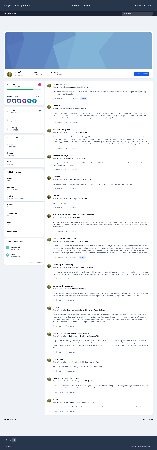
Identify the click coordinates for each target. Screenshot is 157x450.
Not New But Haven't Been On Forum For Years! (73, 214)
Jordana (70, 241)
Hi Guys (56, 195)
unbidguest (15, 247)
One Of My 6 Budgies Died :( (65, 238)
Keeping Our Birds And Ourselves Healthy (71, 333)
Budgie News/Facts (89, 402)
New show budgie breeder (64, 155)
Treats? (56, 399)
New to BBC (87, 87)
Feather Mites (59, 359)
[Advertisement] (78, 24)
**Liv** (69, 362)
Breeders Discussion (85, 267)
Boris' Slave (71, 381)
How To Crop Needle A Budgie (66, 378)
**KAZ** (70, 336)
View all (38, 96)
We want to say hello (62, 129)
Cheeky (69, 199)
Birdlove (70, 310)
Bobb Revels (71, 87)
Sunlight (56, 307)
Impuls (69, 132)
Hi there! (56, 106)
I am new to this (60, 84)
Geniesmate (58, 177)
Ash (68, 158)
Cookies (8, 446)
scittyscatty (71, 402)
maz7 (57, 87)
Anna (13, 254)
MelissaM (70, 109)
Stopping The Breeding (63, 264)
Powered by (139, 446)
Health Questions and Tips (89, 336)
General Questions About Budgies (92, 310)
